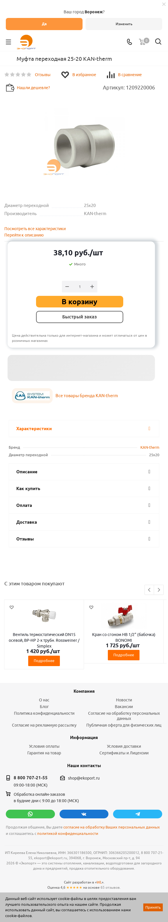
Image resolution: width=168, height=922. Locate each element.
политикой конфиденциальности (67, 833)
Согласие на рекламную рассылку (44, 725)
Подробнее (44, 660)
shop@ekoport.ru (84, 778)
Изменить (124, 24)
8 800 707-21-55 (31, 777)
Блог (44, 706)
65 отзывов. (111, 887)
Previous (149, 590)
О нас (44, 700)
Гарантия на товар (44, 753)
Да (44, 24)
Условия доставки (124, 746)
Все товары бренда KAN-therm (87, 395)
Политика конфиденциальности (44, 713)
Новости (124, 700)
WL (99, 882)
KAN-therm (149, 447)
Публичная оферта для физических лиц (123, 725)
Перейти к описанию (24, 235)
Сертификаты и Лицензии (124, 753)
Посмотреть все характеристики (35, 228)
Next (159, 590)
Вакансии (124, 706)
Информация (84, 737)
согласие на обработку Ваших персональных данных (111, 827)
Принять (153, 907)
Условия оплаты (44, 746)
